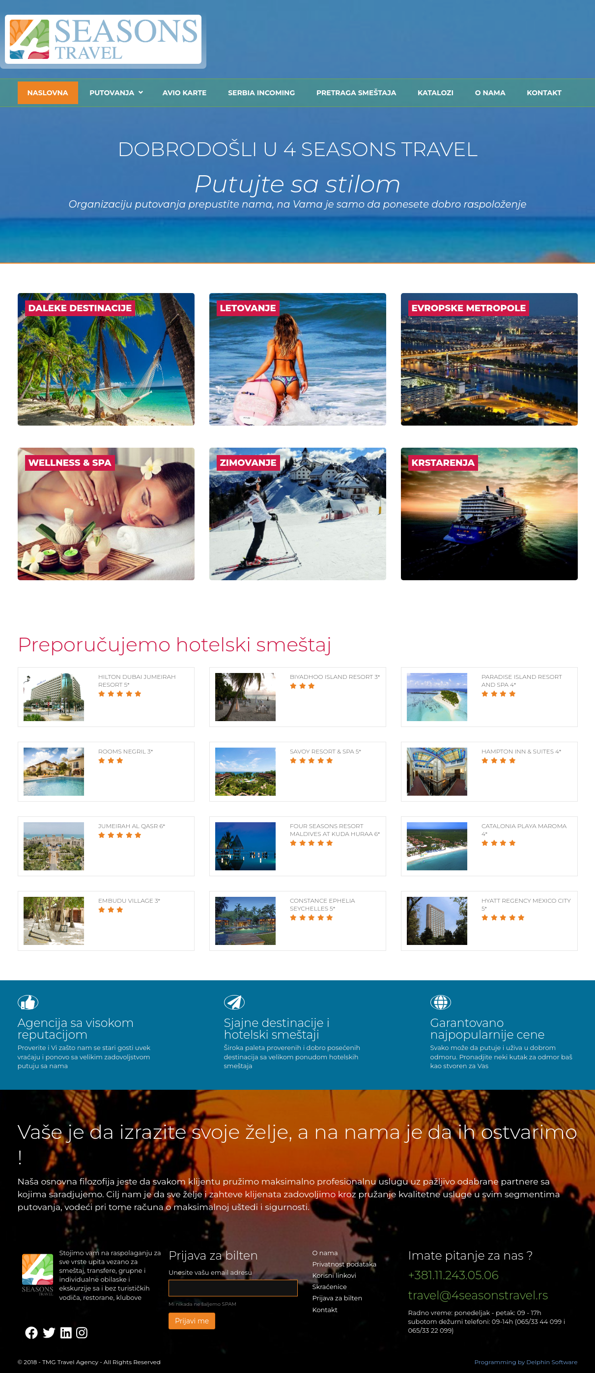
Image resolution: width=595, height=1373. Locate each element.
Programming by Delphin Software (525, 1362)
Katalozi (435, 92)
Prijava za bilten (337, 1298)
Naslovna (48, 92)
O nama (490, 92)
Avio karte (185, 92)
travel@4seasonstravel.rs (478, 1295)
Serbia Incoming (261, 92)
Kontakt (544, 92)
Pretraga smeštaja (356, 92)
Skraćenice (329, 1287)
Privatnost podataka (344, 1264)
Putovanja (111, 92)
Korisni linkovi (334, 1275)
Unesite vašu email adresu (210, 1272)
